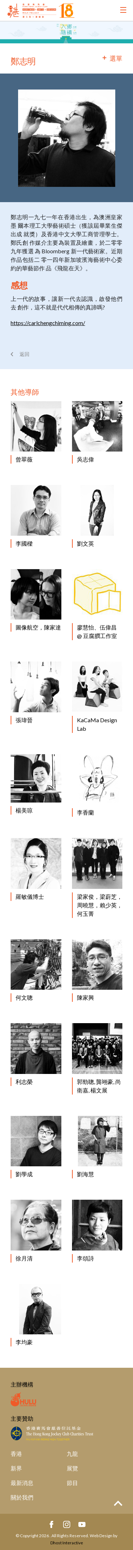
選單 (116, 58)
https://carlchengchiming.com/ (48, 322)
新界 (16, 1468)
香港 (16, 1453)
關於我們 (22, 1497)
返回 (24, 354)
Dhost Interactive (66, 1542)
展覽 (72, 1468)
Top (118, 1503)
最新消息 (22, 1482)
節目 (72, 1482)
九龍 (72, 1453)
